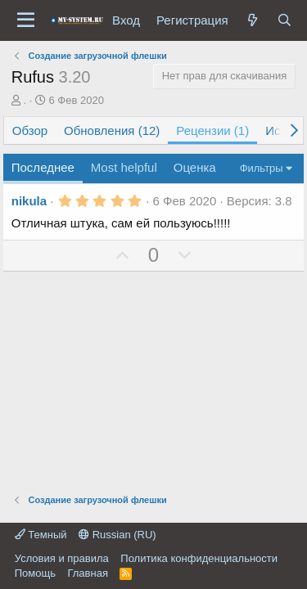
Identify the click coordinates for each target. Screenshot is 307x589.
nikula (29, 201)
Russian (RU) (117, 534)
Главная (87, 573)
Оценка (195, 167)
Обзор (29, 130)
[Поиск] (284, 20)
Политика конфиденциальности (199, 558)
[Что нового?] (253, 20)
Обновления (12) (112, 130)
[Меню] (26, 20)
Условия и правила (62, 558)
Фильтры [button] (261, 168)
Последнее (42, 167)
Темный (41, 534)
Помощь (35, 573)
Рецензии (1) (212, 130)
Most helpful (124, 167)
